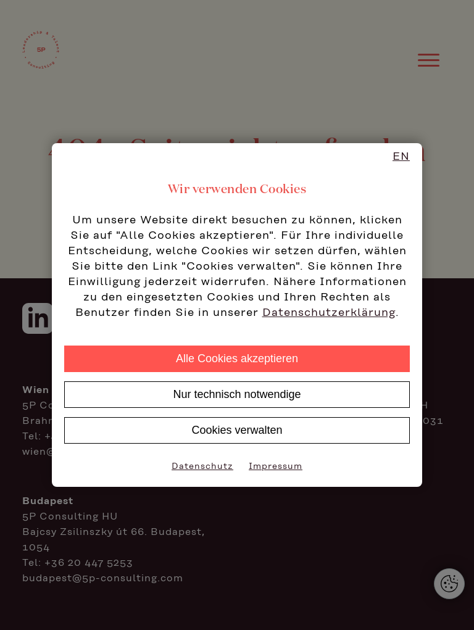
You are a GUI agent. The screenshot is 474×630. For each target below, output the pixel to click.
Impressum (275, 466)
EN (401, 156)
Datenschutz (202, 466)
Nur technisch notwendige (237, 394)
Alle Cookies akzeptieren (237, 358)
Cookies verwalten (236, 430)
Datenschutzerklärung (329, 312)
